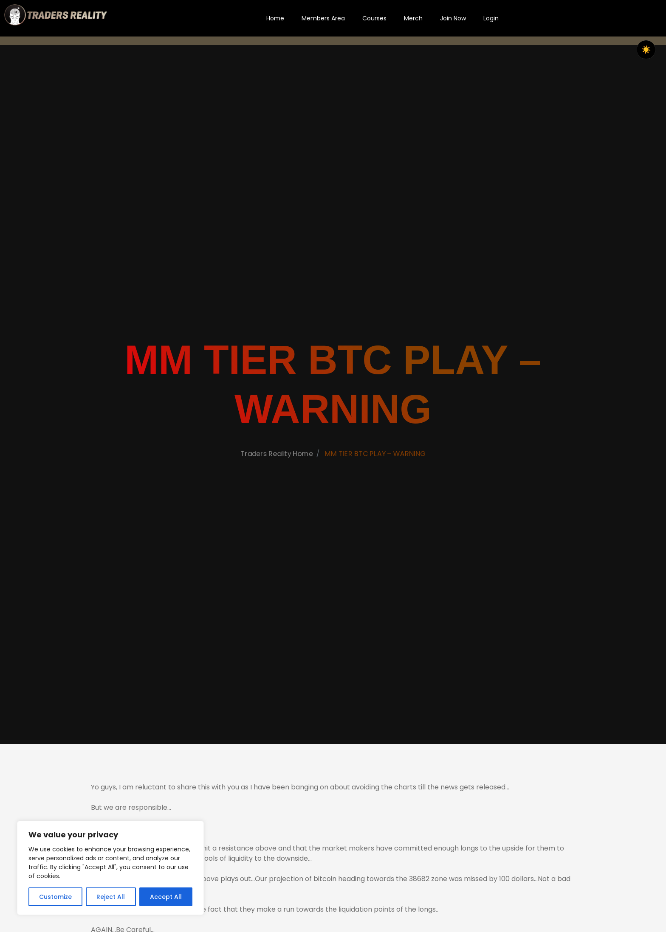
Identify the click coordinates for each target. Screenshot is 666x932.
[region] (110, 868)
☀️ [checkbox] (646, 49)
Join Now (453, 18)
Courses (374, 18)
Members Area (323, 18)
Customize (55, 897)
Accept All (166, 897)
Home (275, 18)
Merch (413, 18)
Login (491, 18)
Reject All (110, 897)
